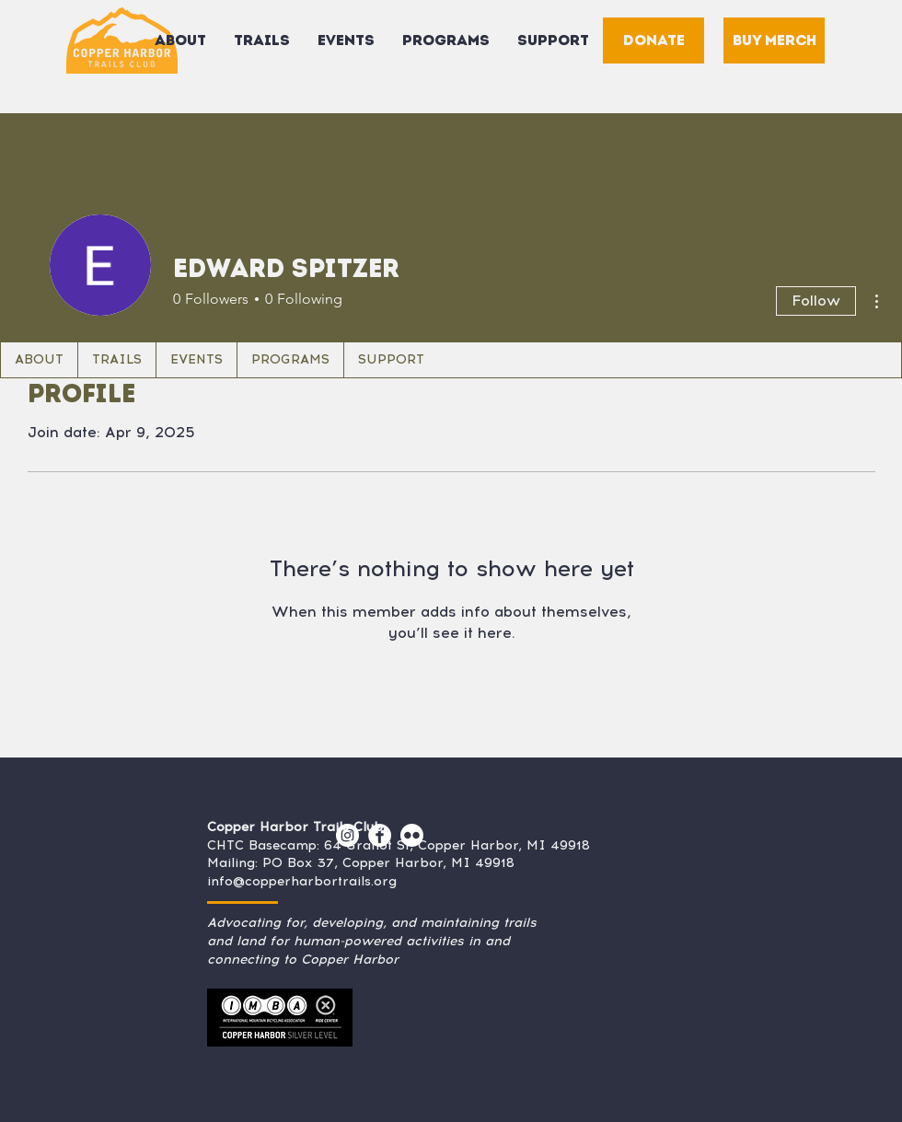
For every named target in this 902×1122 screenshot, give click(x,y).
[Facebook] (379, 835)
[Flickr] (411, 835)
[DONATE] (653, 40)
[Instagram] (347, 835)
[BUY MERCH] (774, 40)
